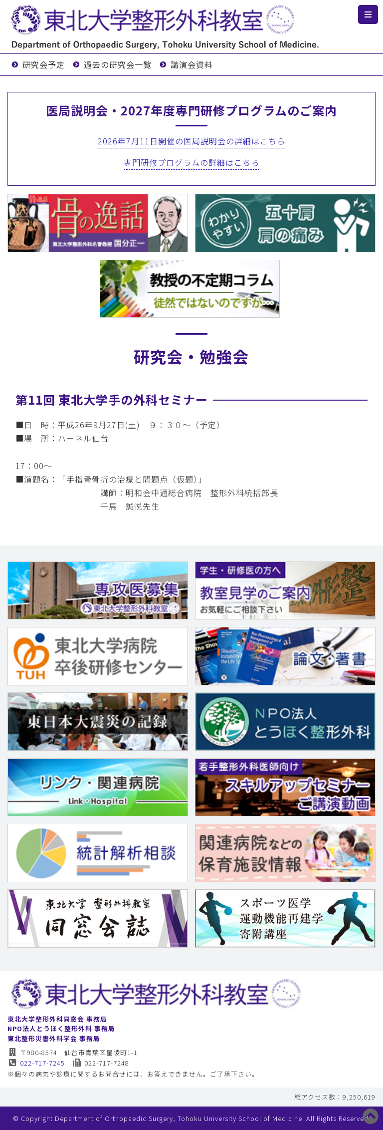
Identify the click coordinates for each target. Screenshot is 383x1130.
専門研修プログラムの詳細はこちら (191, 162)
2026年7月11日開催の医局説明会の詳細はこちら (191, 141)
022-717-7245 (36, 1063)
